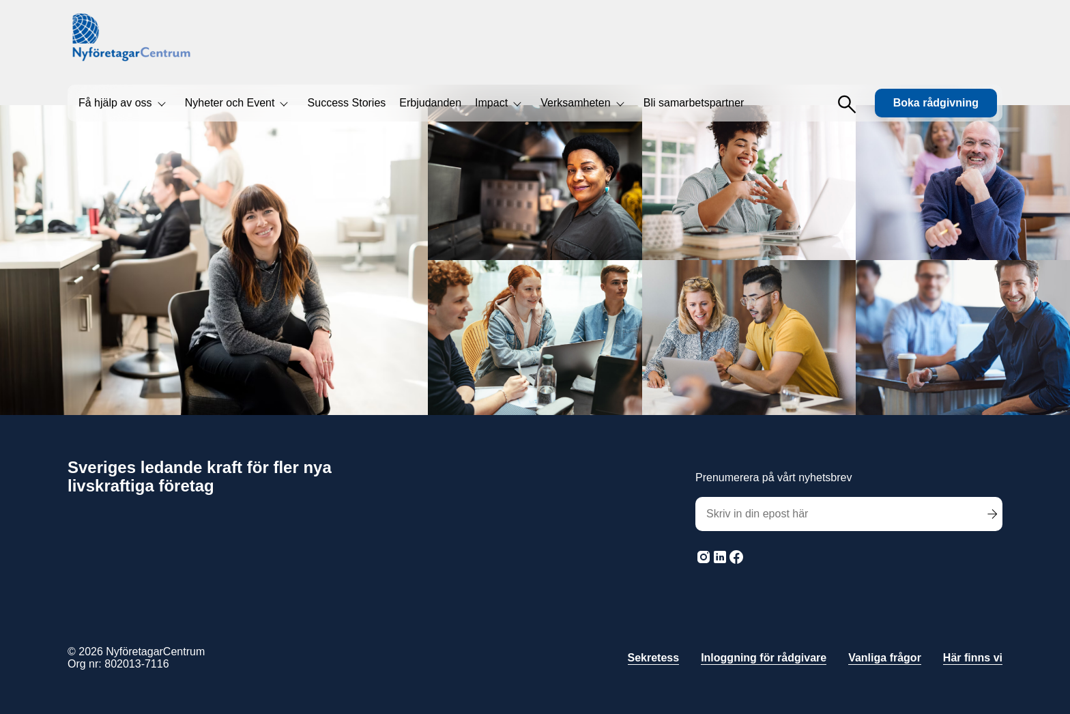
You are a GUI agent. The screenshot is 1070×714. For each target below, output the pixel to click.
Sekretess (654, 657)
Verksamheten (575, 103)
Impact (491, 103)
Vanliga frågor (884, 657)
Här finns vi (972, 657)
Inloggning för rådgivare (763, 657)
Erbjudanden (430, 103)
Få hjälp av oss (115, 103)
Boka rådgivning (936, 103)
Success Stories (347, 103)
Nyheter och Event (230, 103)
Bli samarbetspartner (694, 103)
